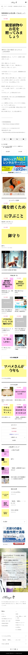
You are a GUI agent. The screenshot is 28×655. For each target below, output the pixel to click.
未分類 (14, 440)
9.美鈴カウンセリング (20, 622)
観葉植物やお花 (8, 147)
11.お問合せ (18, 627)
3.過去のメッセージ (14, 434)
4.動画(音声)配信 (5, 623)
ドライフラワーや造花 (7, 146)
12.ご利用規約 (18, 629)
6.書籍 (17, 614)
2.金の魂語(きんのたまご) (7, 618)
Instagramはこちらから (14, 583)
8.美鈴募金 (18, 620)
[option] (14, 369)
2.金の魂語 (5, 144)
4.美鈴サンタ (14, 437)
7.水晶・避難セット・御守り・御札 (21, 617)
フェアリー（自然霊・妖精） (12, 147)
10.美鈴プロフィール (20, 624)
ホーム (3, 614)
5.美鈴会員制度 (5, 625)
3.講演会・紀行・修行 (6, 621)
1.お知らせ (14, 428)
